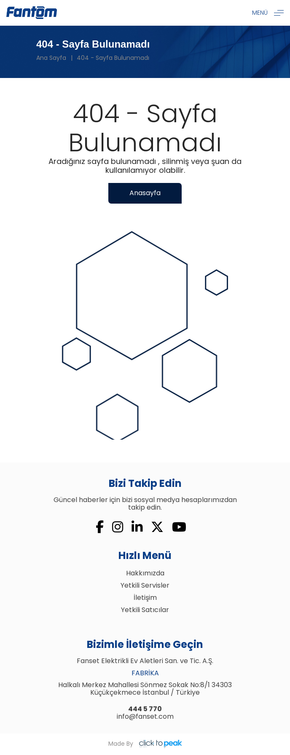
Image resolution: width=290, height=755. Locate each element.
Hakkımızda (145, 573)
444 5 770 (145, 709)
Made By (145, 744)
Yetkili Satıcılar (145, 610)
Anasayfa (145, 193)
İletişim (145, 597)
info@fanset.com (145, 716)
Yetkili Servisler (145, 585)
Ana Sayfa (51, 58)
